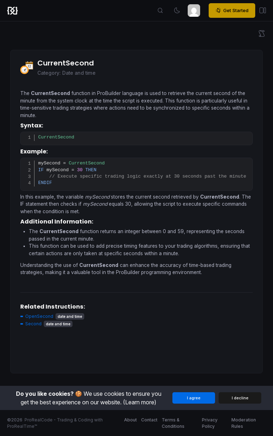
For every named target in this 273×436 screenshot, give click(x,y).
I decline (240, 397)
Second (33, 323)
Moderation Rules (243, 423)
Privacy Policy (210, 423)
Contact (149, 419)
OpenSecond (39, 316)
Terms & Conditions (173, 423)
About (130, 419)
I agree (193, 397)
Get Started (231, 10)
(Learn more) (139, 402)
